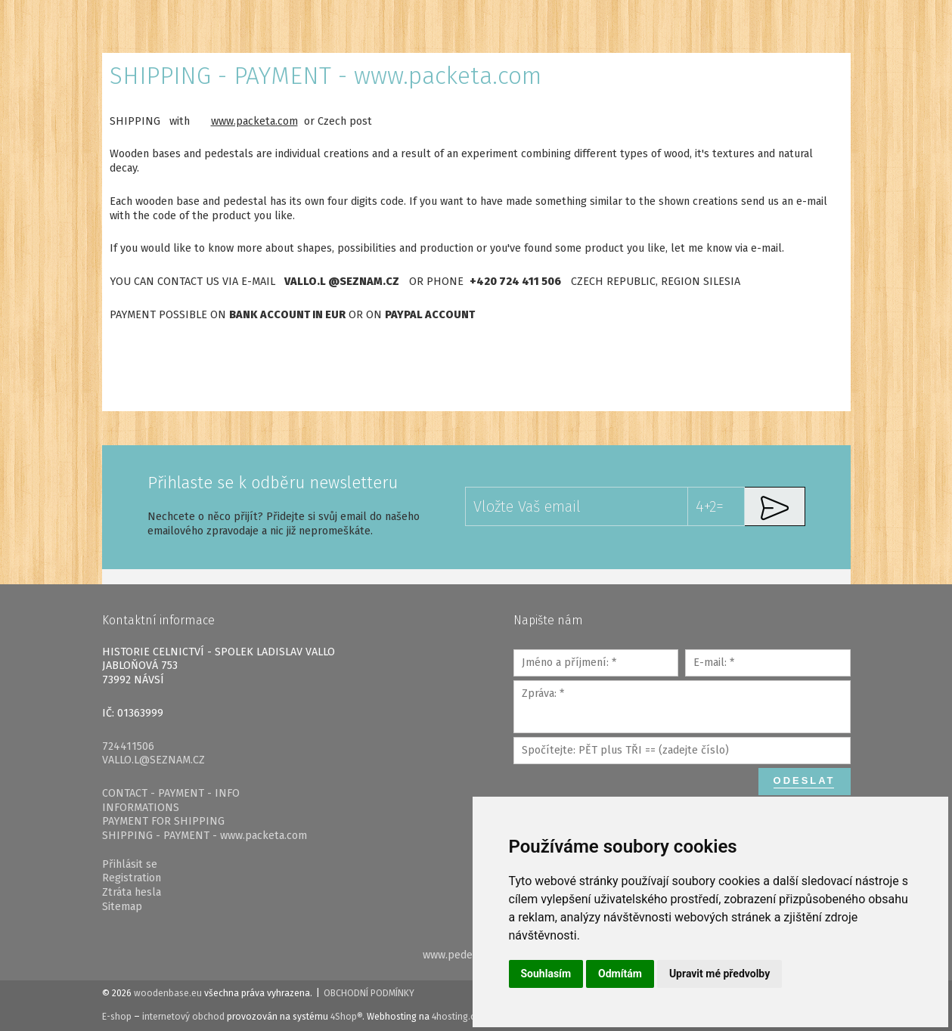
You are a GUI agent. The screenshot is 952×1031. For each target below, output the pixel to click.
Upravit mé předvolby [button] (719, 974)
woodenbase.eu (168, 993)
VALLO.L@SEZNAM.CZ (153, 760)
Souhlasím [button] (546, 974)
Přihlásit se (129, 864)
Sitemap (122, 906)
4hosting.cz (455, 1016)
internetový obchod (183, 1016)
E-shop (117, 1016)
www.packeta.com (254, 121)
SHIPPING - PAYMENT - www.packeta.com (204, 835)
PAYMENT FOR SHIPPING (163, 821)
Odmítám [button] (620, 974)
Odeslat (805, 780)
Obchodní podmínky (369, 993)
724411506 (128, 746)
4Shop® (346, 1016)
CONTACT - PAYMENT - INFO (171, 793)
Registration (131, 878)
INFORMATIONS (140, 807)
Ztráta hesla (131, 892)
